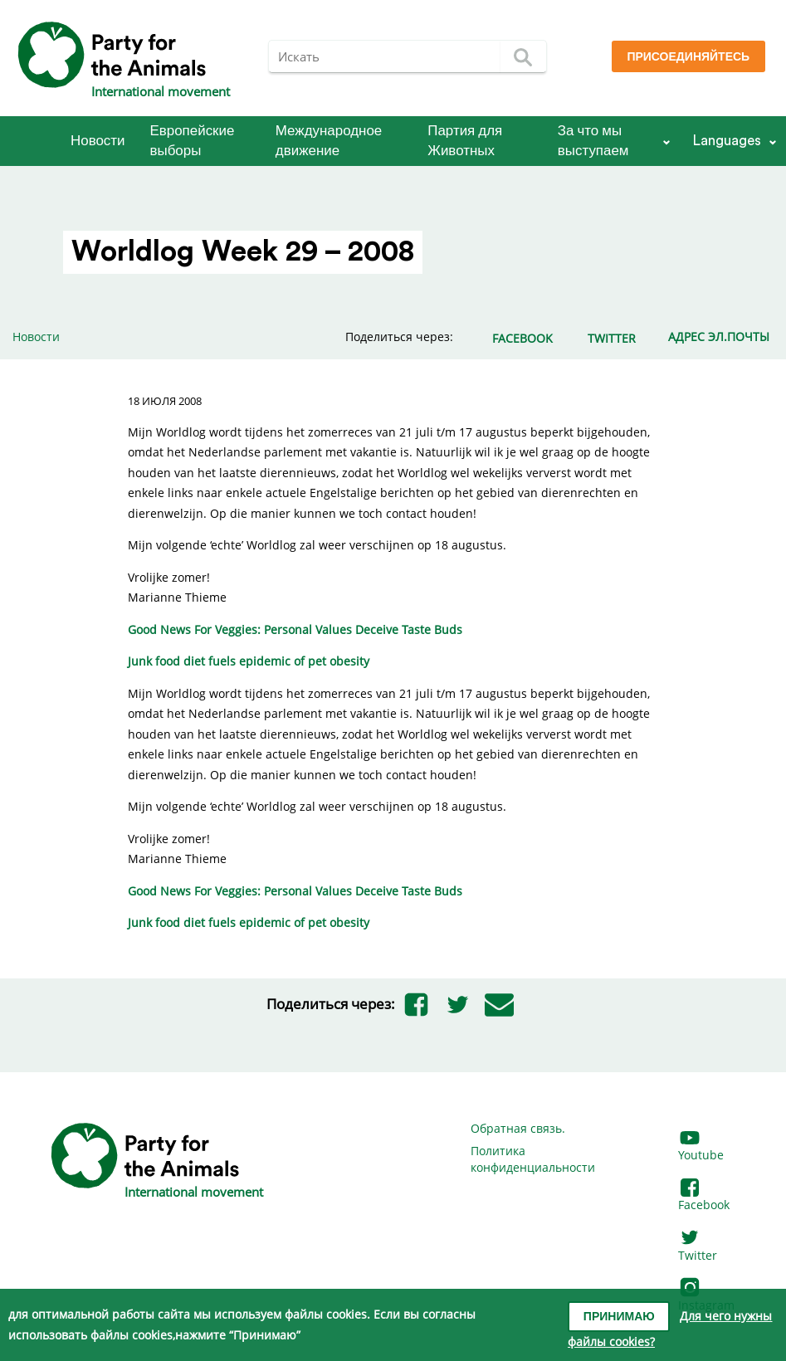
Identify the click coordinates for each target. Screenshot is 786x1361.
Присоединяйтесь (688, 57)
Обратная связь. (518, 1128)
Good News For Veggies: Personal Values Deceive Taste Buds (295, 629)
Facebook (704, 1197)
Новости (98, 141)
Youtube (701, 1147)
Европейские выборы (192, 141)
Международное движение (329, 141)
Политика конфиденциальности (533, 1159)
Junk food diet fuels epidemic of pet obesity (248, 661)
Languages (726, 141)
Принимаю (619, 1317)
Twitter (697, 1247)
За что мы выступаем (593, 141)
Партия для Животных (464, 141)
